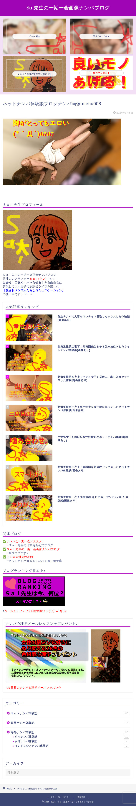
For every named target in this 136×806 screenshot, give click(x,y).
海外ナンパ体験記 (70, 732)
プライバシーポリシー (61, 797)
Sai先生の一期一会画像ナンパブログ (68, 8)
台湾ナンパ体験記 (72, 741)
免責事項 (81, 797)
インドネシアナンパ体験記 (72, 746)
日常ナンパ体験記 (70, 722)
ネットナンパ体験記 (70, 713)
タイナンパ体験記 (72, 737)
